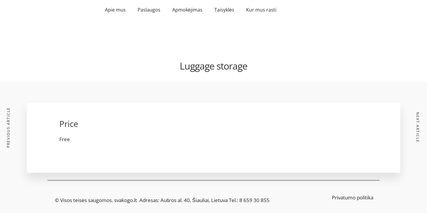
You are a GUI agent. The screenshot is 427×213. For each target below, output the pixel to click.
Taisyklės (224, 10)
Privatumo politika (352, 197)
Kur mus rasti (261, 10)
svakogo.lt (125, 200)
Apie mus (115, 10)
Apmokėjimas (187, 10)
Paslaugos (149, 10)
